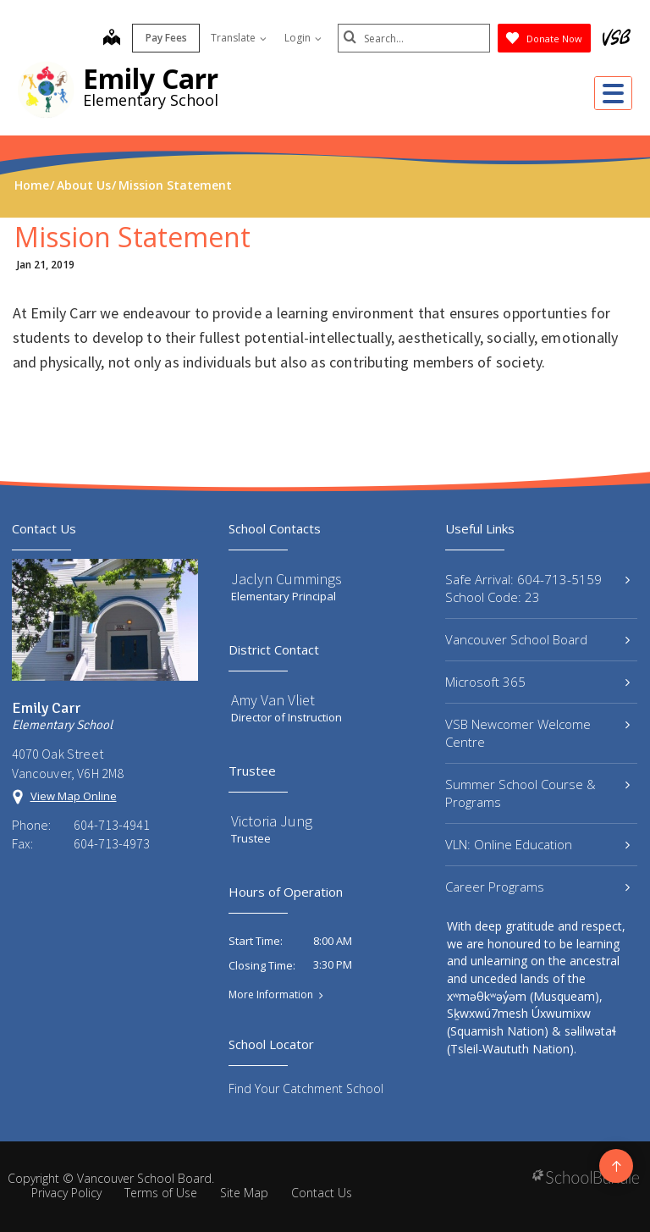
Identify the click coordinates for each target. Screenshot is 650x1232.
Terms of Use (160, 1193)
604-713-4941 (112, 824)
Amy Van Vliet (273, 700)
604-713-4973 (112, 843)
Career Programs (537, 886)
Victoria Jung (271, 821)
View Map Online (73, 796)
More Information (271, 995)
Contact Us (321, 1193)
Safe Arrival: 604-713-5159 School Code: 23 (537, 588)
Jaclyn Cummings (286, 578)
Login (303, 37)
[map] (111, 39)
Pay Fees (166, 37)
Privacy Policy (66, 1193)
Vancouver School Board (537, 639)
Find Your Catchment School (306, 1088)
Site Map (244, 1193)
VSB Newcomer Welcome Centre (537, 732)
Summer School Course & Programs (537, 793)
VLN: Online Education (537, 844)
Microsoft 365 (537, 681)
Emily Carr (150, 78)
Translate (239, 37)
